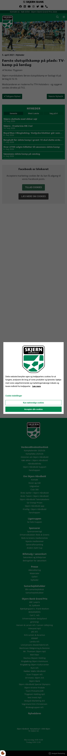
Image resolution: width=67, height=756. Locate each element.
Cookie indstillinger (13, 396)
